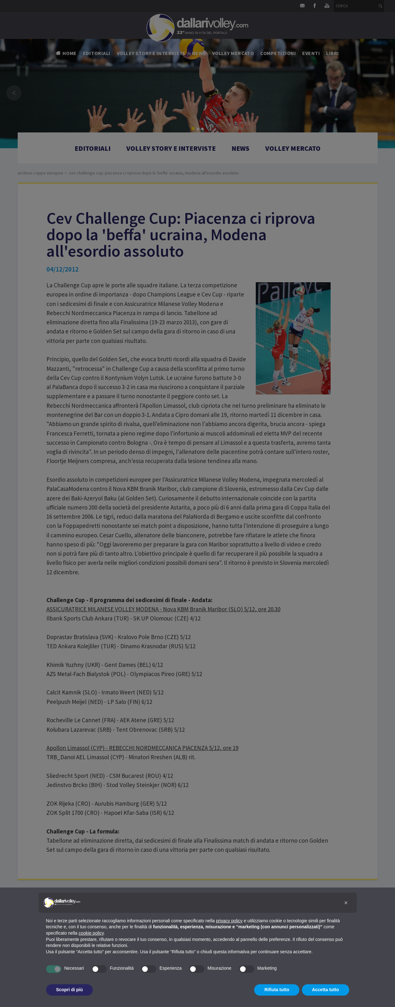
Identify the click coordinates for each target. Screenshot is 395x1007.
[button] (346, 903)
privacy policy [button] (229, 920)
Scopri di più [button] (69, 989)
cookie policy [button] (91, 933)
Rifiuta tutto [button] (276, 989)
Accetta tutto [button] (325, 989)
